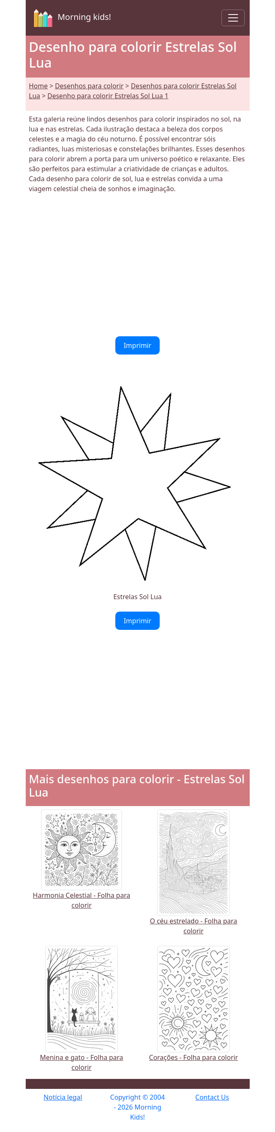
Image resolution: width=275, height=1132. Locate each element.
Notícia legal (63, 1097)
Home (38, 85)
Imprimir (137, 345)
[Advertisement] (138, 265)
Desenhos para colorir (89, 85)
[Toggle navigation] (233, 18)
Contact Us (212, 1097)
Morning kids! (71, 17)
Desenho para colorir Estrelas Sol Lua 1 (107, 95)
